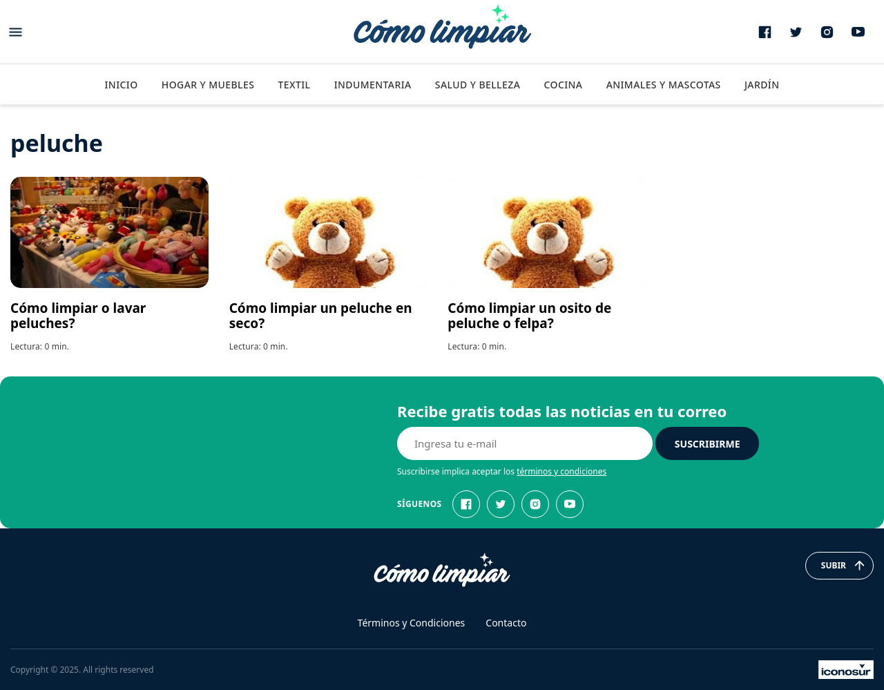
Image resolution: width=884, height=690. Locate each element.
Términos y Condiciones (411, 622)
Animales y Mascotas (663, 84)
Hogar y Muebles (208, 84)
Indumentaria (373, 84)
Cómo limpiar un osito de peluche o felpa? (529, 315)
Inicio (120, 84)
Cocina (563, 84)
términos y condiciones (561, 471)
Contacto (506, 622)
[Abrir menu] (15, 32)
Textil (294, 84)
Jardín (762, 84)
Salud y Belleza (477, 84)
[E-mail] (525, 443)
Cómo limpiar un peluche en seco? (320, 315)
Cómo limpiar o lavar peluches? (78, 315)
